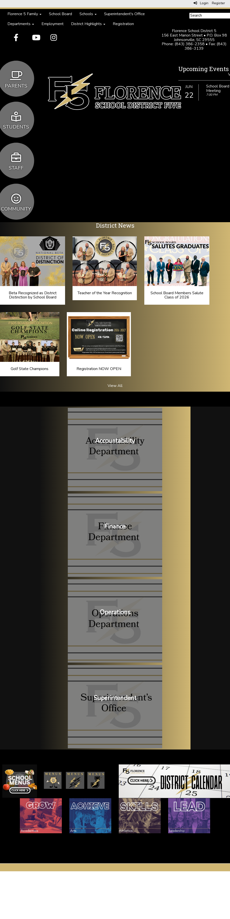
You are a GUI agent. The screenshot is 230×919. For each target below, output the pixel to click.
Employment (52, 24)
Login (200, 3)
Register (218, 3)
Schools (88, 14)
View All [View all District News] (115, 385)
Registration (123, 24)
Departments (20, 24)
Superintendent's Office (124, 14)
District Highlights (88, 24)
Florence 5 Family (24, 14)
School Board (60, 14)
